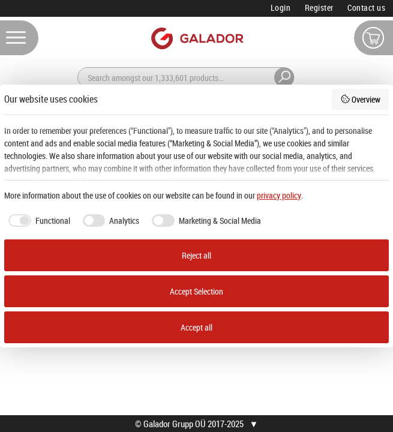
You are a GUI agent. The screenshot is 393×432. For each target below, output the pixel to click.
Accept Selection (196, 291)
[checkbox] (37, 220)
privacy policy (279, 195)
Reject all (196, 255)
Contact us (366, 7)
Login (281, 7)
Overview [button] (360, 99)
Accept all (196, 327)
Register (319, 7)
